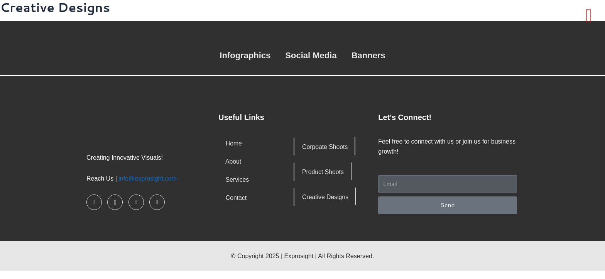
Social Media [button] (310, 55)
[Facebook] (94, 202)
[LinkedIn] (136, 202)
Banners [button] (368, 55)
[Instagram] (115, 202)
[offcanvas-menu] (589, 15)
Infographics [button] (245, 55)
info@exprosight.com (147, 178)
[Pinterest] (157, 202)
